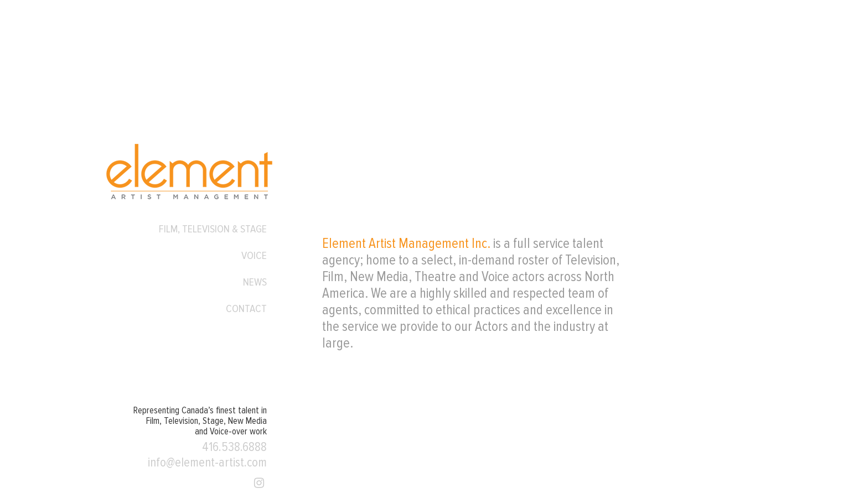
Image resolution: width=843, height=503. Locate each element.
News (255, 282)
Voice (254, 255)
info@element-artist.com (207, 462)
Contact (246, 308)
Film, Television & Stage (213, 229)
